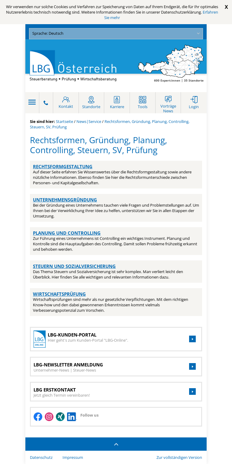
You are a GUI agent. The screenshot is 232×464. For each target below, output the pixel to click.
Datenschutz (41, 457)
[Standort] (91, 102)
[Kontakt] (66, 102)
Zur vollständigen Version (179, 457)
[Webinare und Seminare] (168, 102)
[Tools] (142, 102)
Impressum (73, 457)
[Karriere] (117, 102)
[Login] (194, 102)
